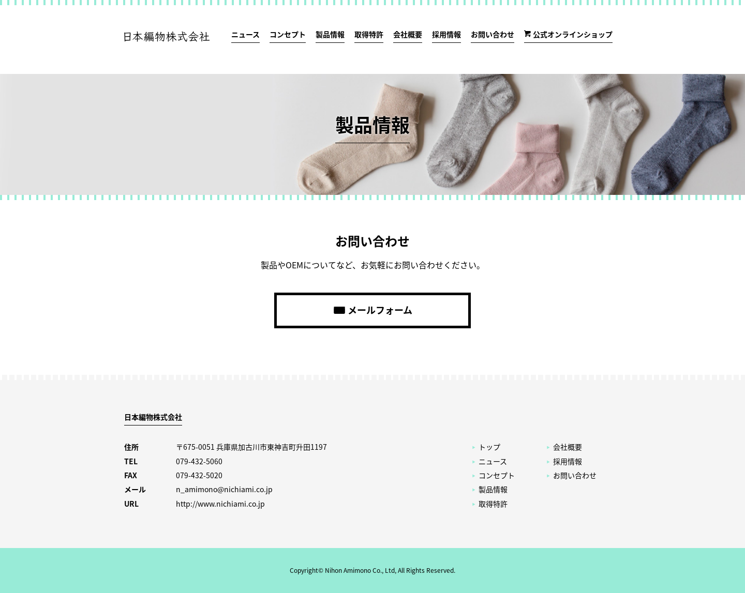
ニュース (245, 34)
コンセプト (288, 34)
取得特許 (368, 34)
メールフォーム (380, 310)
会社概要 (407, 34)
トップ (489, 447)
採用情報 (446, 34)
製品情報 (330, 34)
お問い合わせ (492, 34)
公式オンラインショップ (573, 34)
